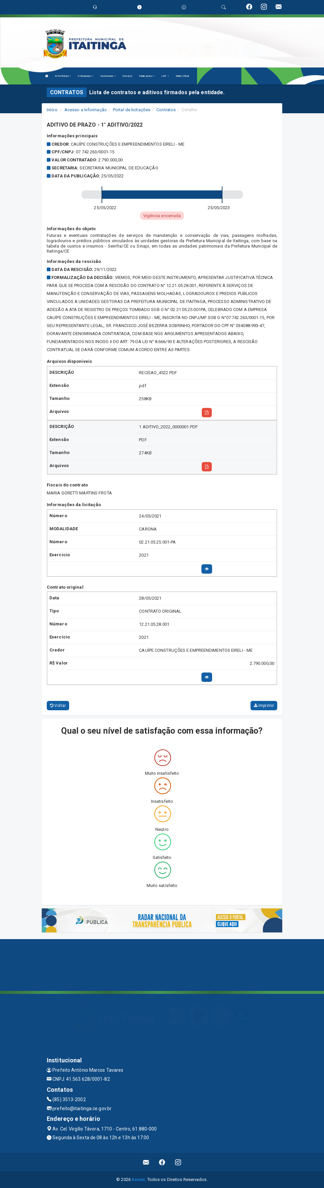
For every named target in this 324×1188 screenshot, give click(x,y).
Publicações (147, 76)
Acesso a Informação (85, 109)
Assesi (138, 1179)
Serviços (127, 76)
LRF (165, 76)
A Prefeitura (63, 76)
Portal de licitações (131, 109)
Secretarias (108, 76)
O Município (86, 76)
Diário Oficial (182, 76)
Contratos (166, 109)
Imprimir (264, 705)
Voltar (58, 705)
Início (52, 109)
